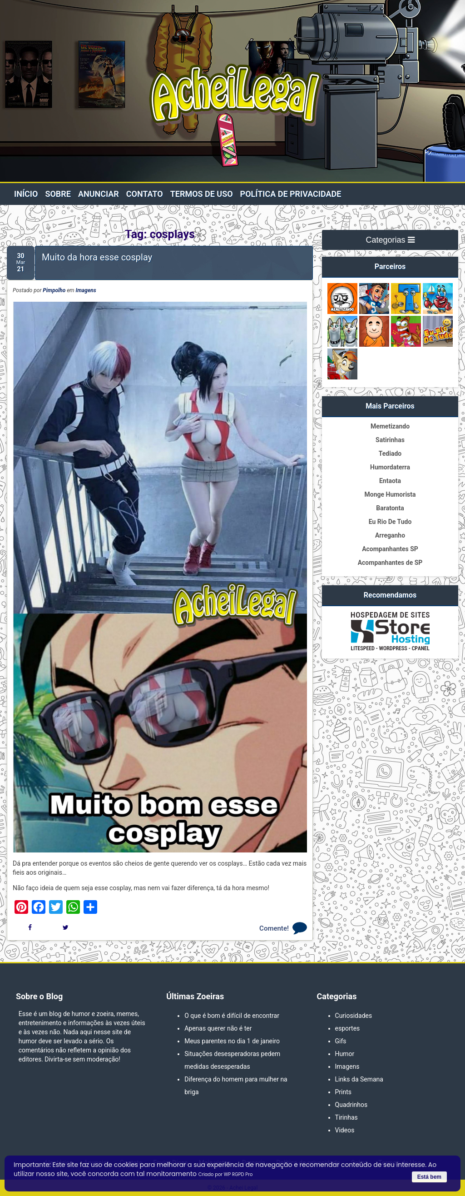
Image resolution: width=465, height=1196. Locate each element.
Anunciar (98, 194)
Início (26, 194)
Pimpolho (54, 290)
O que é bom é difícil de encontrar (231, 1015)
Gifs (340, 1041)
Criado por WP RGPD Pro (225, 1174)
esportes (347, 1028)
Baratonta (390, 508)
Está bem (429, 1177)
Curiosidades (353, 1015)
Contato (144, 194)
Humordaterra (390, 467)
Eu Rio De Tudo (390, 521)
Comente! (274, 928)
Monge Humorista (390, 494)
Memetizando (390, 426)
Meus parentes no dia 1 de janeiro (232, 1041)
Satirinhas (390, 440)
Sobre (57, 194)
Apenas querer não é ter (218, 1028)
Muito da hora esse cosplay (97, 257)
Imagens (86, 290)
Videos (345, 1130)
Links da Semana (359, 1079)
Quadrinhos (351, 1104)
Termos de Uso (201, 194)
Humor (345, 1053)
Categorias (390, 239)
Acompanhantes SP (390, 549)
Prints (343, 1092)
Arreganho (390, 535)
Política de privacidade (290, 194)
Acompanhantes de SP (390, 562)
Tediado (390, 453)
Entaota (390, 480)
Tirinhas (346, 1117)
